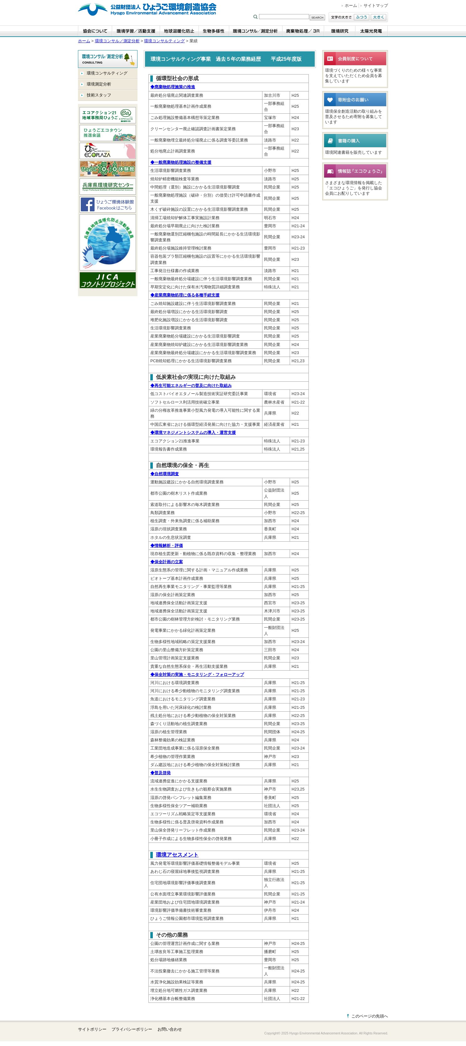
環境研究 (339, 31)
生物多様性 (214, 31)
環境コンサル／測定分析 (255, 31)
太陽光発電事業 (371, 31)
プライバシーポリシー (131, 1029)
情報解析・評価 (166, 545)
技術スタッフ (99, 95)
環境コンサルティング (164, 41)
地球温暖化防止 (179, 31)
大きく (378, 17)
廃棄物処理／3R (303, 31)
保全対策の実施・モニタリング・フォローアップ (197, 674)
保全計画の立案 (166, 561)
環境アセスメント (177, 855)
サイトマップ (376, 5)
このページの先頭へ (369, 1016)
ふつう (362, 17)
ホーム (351, 5)
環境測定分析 (99, 84)
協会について (95, 31)
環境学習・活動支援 (136, 31)
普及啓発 (160, 772)
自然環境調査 (164, 473)
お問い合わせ (170, 1029)
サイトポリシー (92, 1029)
